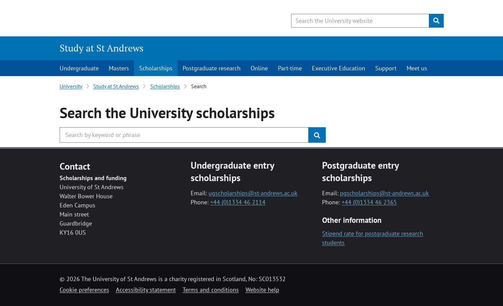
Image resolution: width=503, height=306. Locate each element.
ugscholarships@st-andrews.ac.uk (253, 193)
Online (259, 68)
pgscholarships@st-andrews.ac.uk (384, 193)
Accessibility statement (146, 290)
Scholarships (155, 68)
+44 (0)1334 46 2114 (237, 202)
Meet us (417, 68)
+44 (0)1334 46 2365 (369, 202)
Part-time (290, 68)
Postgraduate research (212, 68)
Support (386, 68)
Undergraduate (79, 68)
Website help (262, 290)
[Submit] (436, 21)
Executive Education (338, 68)
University (71, 86)
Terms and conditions (211, 290)
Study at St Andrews (102, 48)
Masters (119, 68)
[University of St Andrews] (114, 18)
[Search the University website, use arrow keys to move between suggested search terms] (360, 21)
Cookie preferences (84, 290)
